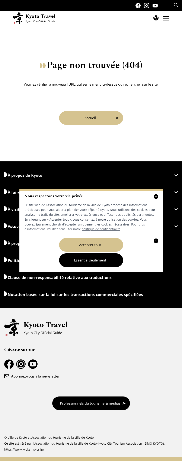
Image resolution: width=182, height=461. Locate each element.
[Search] (176, 5)
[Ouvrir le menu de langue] (156, 17)
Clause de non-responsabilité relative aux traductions (58, 277)
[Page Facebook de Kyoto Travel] (138, 5)
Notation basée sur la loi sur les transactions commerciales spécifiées (73, 294)
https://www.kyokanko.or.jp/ (24, 449)
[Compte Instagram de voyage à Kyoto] (146, 5)
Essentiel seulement (90, 260)
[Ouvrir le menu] (166, 18)
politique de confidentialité (101, 229)
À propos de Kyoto (91, 175)
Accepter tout (90, 245)
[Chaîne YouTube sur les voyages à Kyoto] (155, 6)
